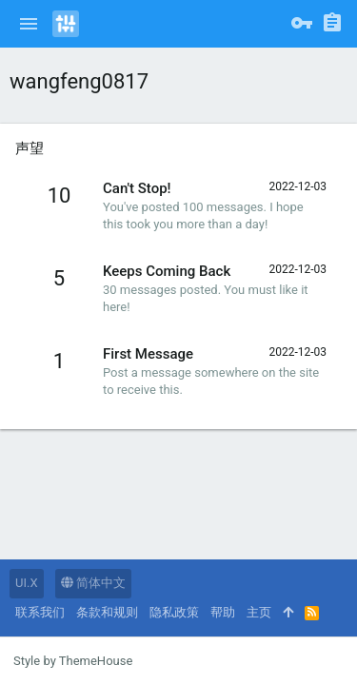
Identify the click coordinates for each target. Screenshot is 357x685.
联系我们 (40, 612)
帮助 (222, 612)
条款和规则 (107, 612)
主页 (259, 612)
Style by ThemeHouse (72, 661)
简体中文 (93, 583)
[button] (29, 23)
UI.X (26, 583)
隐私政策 (174, 612)
